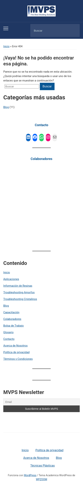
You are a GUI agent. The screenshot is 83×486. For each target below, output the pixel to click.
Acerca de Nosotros (15, 345)
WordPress (30, 475)
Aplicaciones (11, 279)
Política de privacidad (16, 352)
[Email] (41, 401)
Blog (6, 305)
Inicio (6, 46)
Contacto (41, 125)
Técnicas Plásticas (42, 465)
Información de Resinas (17, 285)
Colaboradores (41, 159)
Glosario (8, 332)
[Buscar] (50, 30)
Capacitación (11, 312)
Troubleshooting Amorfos (19, 292)
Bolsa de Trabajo (13, 325)
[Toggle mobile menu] (5, 28)
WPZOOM (41, 479)
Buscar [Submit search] (74, 31)
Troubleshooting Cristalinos (20, 299)
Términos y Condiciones (18, 359)
